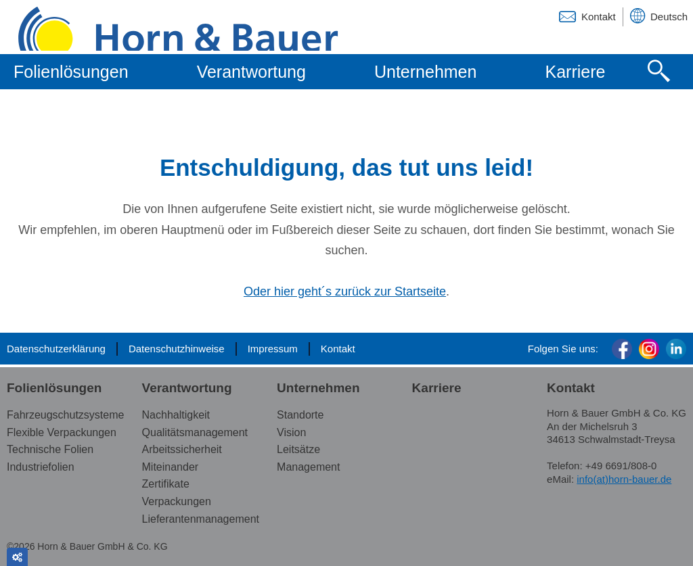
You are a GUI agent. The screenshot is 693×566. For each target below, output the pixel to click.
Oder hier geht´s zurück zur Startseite (345, 291)
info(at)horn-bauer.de (624, 479)
